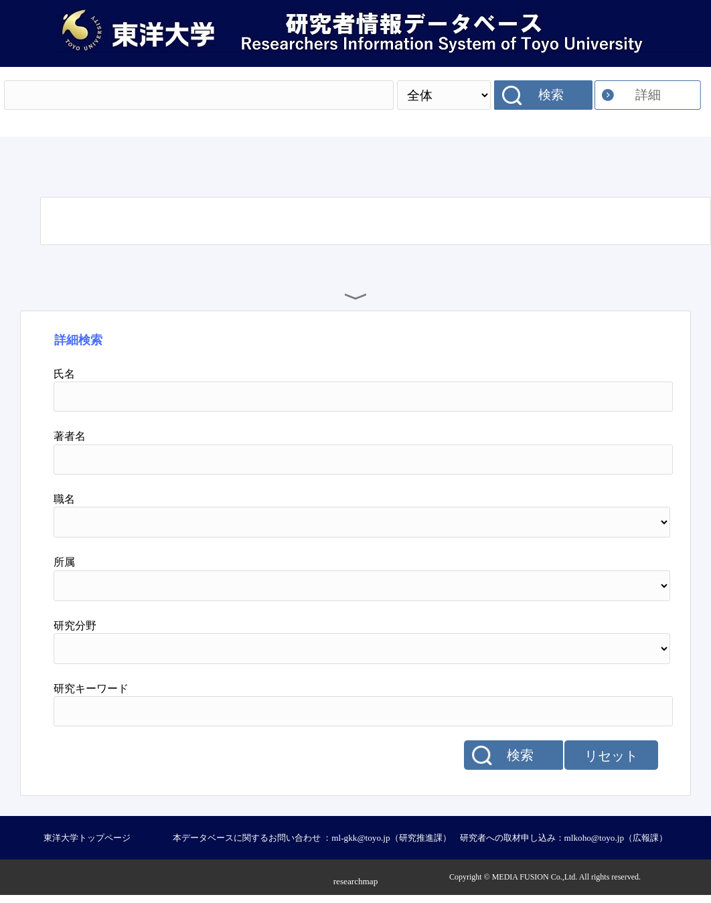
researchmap (355, 881)
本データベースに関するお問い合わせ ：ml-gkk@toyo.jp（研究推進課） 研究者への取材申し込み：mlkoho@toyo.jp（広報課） (420, 838)
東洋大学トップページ (87, 838)
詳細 (648, 95)
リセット (611, 755)
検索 (551, 95)
